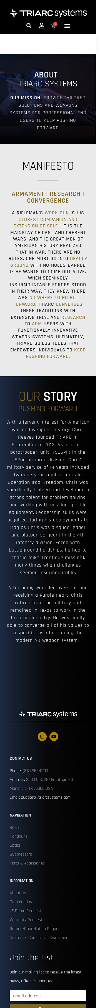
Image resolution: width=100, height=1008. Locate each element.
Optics (15, 845)
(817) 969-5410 (35, 771)
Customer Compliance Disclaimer (39, 938)
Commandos (21, 902)
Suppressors (21, 854)
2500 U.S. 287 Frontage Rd (49, 780)
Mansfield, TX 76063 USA (31, 788)
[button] (28, 25)
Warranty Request (26, 920)
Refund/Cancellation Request (36, 929)
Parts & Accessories (27, 863)
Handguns (19, 836)
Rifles (14, 827)
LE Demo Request (25, 911)
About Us (18, 893)
